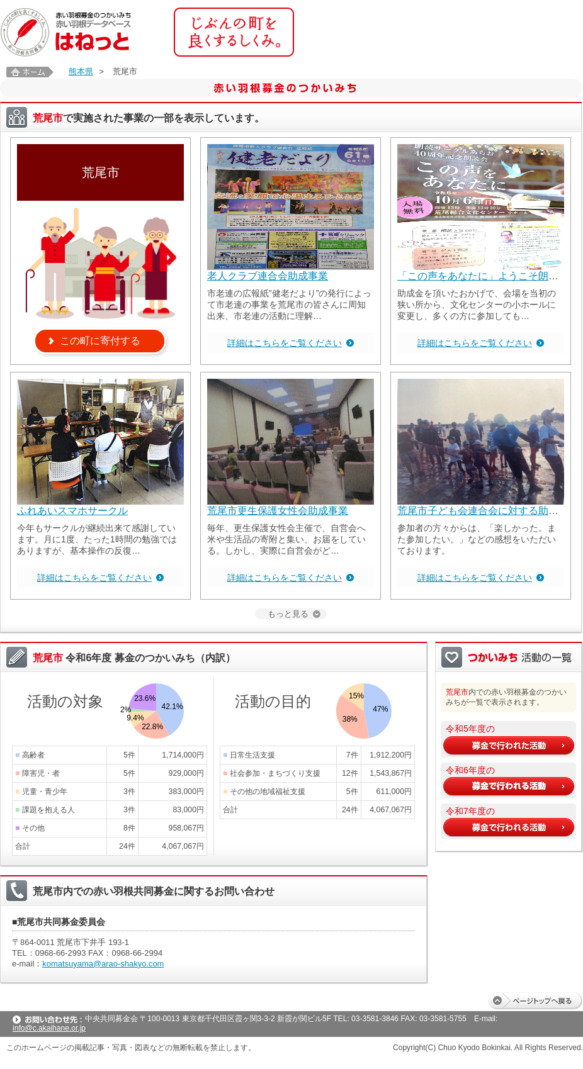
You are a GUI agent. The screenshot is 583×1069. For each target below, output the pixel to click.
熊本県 (81, 71)
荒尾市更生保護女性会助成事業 (277, 510)
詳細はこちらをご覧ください (284, 343)
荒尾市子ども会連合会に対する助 (472, 510)
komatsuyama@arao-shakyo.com (103, 963)
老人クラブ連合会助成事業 (267, 276)
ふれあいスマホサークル (72, 510)
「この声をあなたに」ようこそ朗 (472, 276)
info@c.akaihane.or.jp (49, 1028)
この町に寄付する (100, 340)
